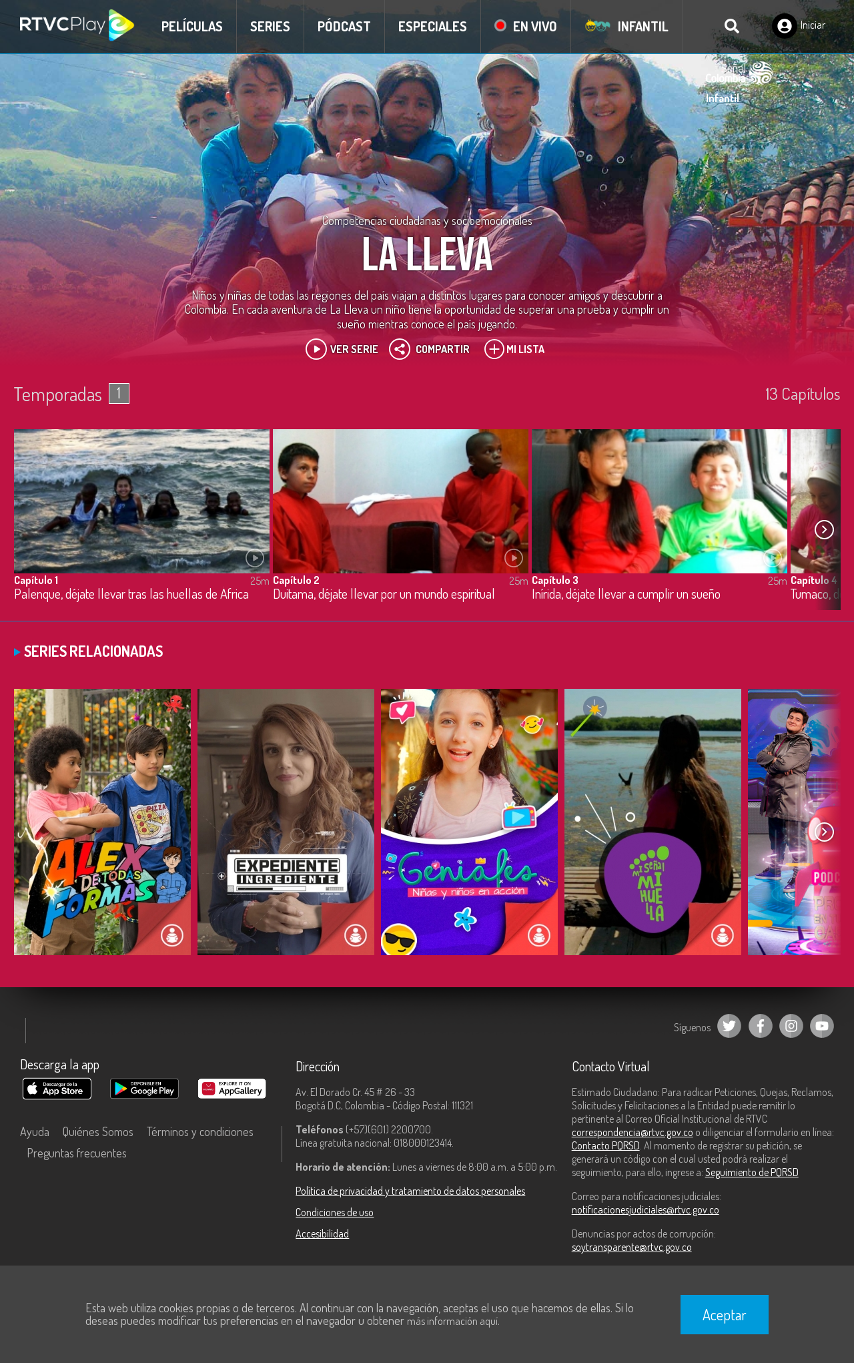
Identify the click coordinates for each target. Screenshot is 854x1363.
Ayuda (34, 1131)
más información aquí (452, 1321)
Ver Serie (342, 349)
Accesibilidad (322, 1233)
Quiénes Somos (98, 1131)
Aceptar (725, 1314)
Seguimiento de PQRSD (752, 1172)
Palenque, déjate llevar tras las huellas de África (131, 594)
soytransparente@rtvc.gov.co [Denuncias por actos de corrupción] (632, 1247)
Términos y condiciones (200, 1131)
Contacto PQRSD (606, 1145)
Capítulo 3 (555, 580)
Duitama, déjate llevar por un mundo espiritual (384, 594)
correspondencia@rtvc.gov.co (632, 1132)
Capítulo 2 (296, 580)
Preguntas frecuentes (77, 1152)
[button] (824, 530)
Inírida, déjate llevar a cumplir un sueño (626, 594)
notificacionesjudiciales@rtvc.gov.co (645, 1209)
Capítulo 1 (36, 580)
